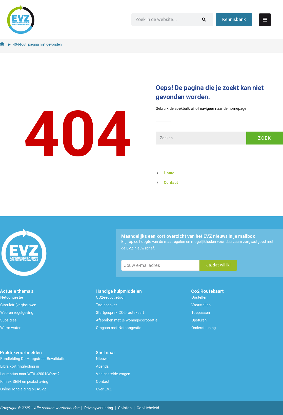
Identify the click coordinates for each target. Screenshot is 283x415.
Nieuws (102, 358)
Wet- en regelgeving (16, 312)
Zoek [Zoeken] (264, 137)
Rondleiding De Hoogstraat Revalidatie (32, 358)
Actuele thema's (17, 290)
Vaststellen (201, 304)
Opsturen (199, 319)
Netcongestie (11, 296)
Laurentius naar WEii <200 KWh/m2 (29, 373)
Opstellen (199, 296)
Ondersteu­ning (203, 327)
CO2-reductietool (110, 296)
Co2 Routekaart (207, 290)
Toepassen (200, 312)
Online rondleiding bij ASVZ (23, 388)
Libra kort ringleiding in (19, 365)
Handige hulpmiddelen (119, 290)
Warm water (10, 327)
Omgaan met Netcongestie (118, 327)
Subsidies (8, 319)
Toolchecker (106, 304)
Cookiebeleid (148, 407)
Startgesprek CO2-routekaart (120, 312)
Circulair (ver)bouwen (18, 304)
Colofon (125, 407)
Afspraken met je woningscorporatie (126, 319)
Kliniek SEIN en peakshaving (24, 380)
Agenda (102, 365)
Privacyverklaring (98, 407)
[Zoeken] (215, 19)
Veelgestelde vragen (113, 373)
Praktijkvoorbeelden (21, 351)
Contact (102, 380)
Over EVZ (104, 388)
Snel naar (105, 351)
